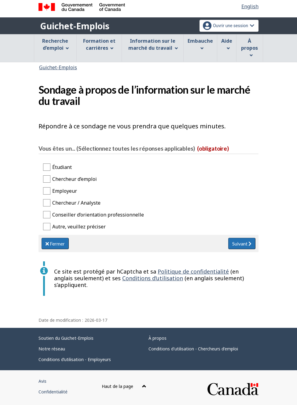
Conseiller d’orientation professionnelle (98, 214)
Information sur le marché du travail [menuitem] (153, 44)
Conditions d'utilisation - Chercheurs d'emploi (193, 349)
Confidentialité (53, 392)
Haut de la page (124, 386)
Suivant (241, 243)
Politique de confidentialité (193, 271)
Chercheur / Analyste (76, 202)
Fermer (55, 243)
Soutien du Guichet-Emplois (66, 338)
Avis (42, 381)
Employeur (64, 191)
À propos (157, 338)
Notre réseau (51, 349)
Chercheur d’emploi (74, 179)
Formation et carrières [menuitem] (99, 44)
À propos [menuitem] (249, 47)
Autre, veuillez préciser (79, 226)
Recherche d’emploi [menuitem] (55, 44)
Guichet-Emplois (74, 26)
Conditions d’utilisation (152, 278)
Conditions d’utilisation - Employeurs (74, 359)
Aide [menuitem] (226, 44)
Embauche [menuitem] (200, 44)
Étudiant (62, 167)
